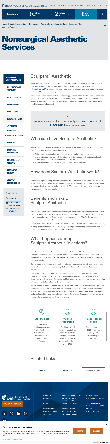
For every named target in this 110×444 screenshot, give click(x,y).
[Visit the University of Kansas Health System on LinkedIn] (18, 413)
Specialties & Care (35, 14)
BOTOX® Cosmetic (14, 97)
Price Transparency (69, 403)
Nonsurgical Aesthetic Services (54, 24)
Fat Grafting (12, 112)
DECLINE (96, 431)
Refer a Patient (90, 5)
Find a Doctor (85, 14)
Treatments (33, 24)
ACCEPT (80, 431)
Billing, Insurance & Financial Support (69, 399)
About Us (47, 395)
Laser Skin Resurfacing (12, 151)
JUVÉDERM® (12, 126)
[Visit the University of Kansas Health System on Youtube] (4, 420)
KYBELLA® (10, 143)
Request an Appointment (14, 204)
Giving (89, 408)
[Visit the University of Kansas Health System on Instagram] (25, 413)
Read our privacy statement (12, 439)
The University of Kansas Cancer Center (95, 404)
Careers (99, 5)
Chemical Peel (13, 104)
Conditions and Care (17, 24)
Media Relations (93, 411)
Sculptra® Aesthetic (15, 135)
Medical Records (68, 408)
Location (11, 14)
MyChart (12, 211)
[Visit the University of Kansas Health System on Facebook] (4, 413)
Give (105, 5)
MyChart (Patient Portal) (76, 5)
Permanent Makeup (12, 171)
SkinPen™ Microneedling (13, 181)
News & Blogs (49, 408)
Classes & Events (50, 411)
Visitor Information (69, 414)
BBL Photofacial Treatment (14, 88)
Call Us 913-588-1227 (12, 404)
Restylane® (11, 131)
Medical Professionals (95, 398)
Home (4, 24)
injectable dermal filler (40, 89)
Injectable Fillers (75, 24)
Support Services (69, 411)
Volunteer (47, 414)
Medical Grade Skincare (13, 161)
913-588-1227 (11, 198)
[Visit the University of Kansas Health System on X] (11, 413)
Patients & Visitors (60, 14)
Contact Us (47, 398)
